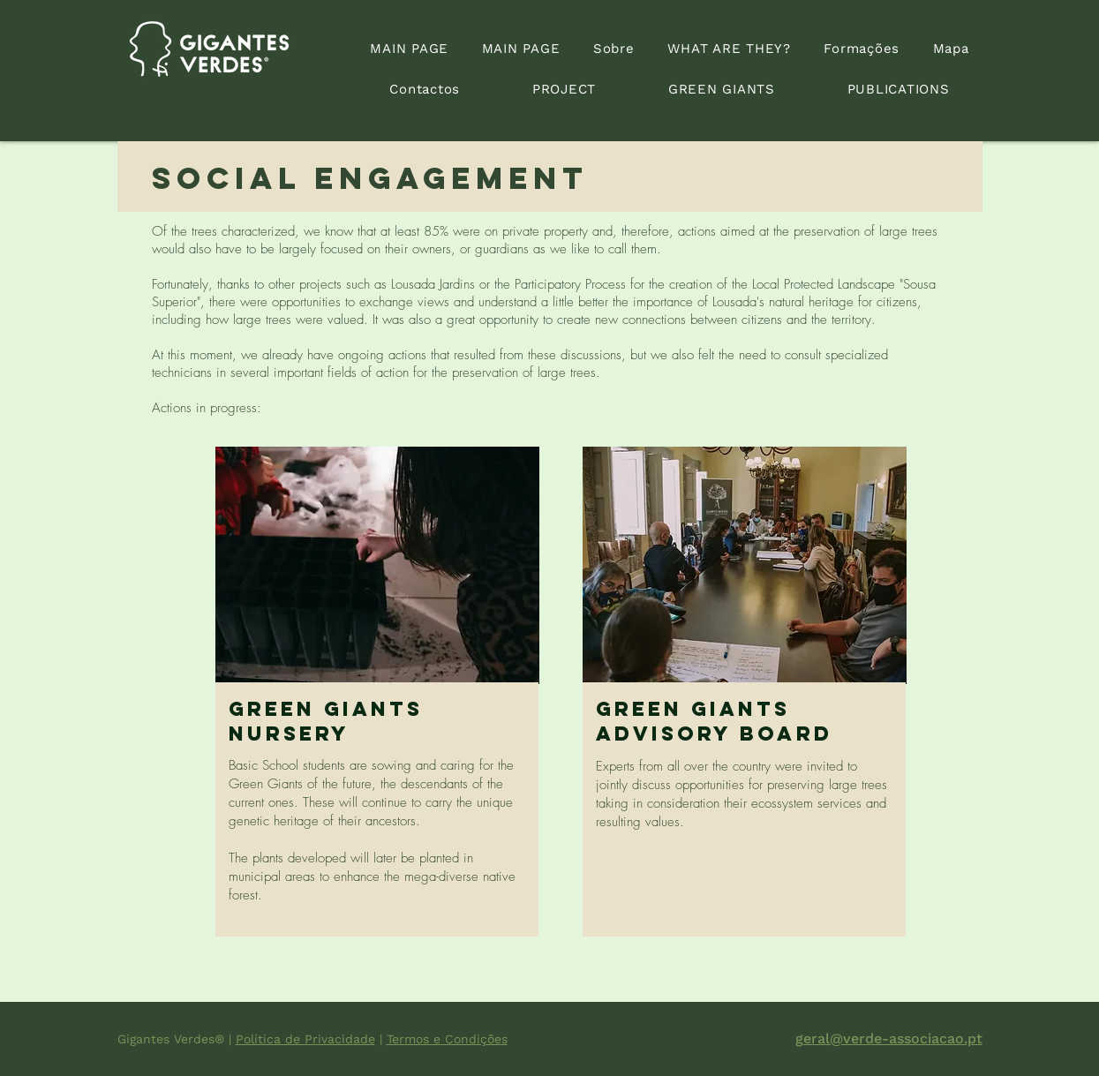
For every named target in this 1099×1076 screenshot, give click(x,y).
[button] (564, 89)
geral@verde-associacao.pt (888, 1038)
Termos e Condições (447, 1039)
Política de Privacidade (305, 1039)
